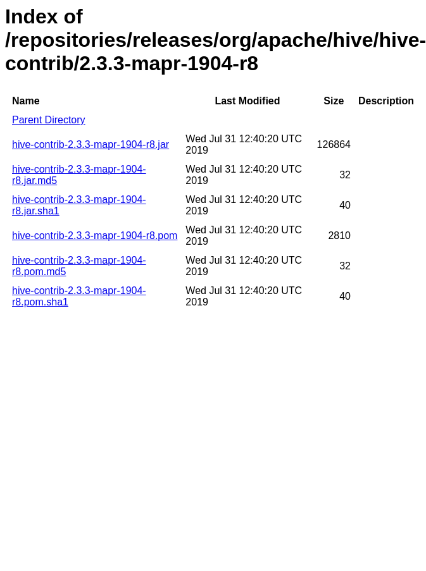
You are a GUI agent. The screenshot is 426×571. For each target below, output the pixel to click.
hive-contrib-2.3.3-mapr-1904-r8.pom (94, 235)
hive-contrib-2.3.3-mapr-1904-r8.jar (90, 144)
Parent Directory (48, 119)
